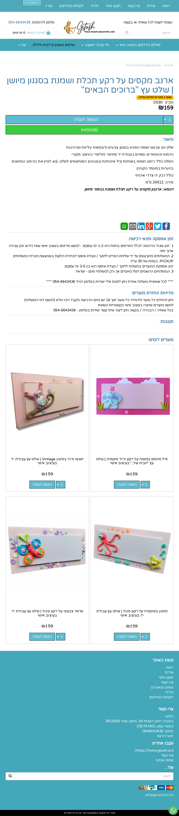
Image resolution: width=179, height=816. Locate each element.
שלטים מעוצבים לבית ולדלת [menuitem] (54, 45)
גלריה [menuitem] (94, 6)
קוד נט (82, 812)
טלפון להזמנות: (31, 22)
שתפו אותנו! (164, 760)
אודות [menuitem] (151, 6)
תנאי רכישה (164, 736)
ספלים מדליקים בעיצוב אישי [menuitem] (138, 45)
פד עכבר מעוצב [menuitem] (95, 45)
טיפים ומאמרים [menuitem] (162, 687)
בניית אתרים (71, 812)
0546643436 (152, 731)
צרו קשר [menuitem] (133, 6)
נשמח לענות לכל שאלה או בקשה (147, 22)
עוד (22, 45)
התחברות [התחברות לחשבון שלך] (32, 2)
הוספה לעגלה (85, 119)
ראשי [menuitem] (166, 6)
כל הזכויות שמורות (159, 795)
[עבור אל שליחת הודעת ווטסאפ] (173, 810)
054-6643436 (19, 22)
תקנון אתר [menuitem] (113, 6)
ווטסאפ (89, 129)
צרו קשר (167, 755)
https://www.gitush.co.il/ (154, 750)
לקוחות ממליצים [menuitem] (71, 6)
